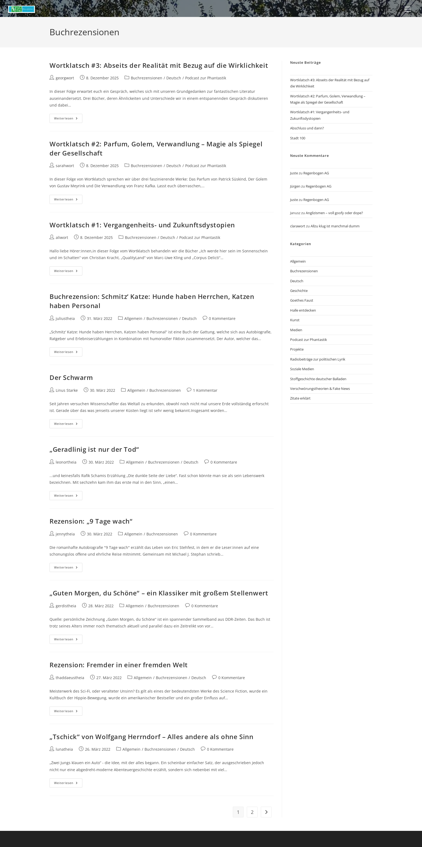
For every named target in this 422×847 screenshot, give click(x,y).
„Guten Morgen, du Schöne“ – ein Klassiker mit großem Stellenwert (159, 592)
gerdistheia (66, 605)
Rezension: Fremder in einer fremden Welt (119, 664)
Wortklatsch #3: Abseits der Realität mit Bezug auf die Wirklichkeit (159, 65)
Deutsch (173, 77)
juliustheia (65, 318)
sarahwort (65, 165)
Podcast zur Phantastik (205, 77)
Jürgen (295, 186)
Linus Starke (67, 390)
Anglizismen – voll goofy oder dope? (334, 212)
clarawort (297, 226)
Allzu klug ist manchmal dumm (335, 226)
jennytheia (65, 534)
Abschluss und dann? (307, 128)
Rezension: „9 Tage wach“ (91, 521)
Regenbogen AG (316, 173)
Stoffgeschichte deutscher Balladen (318, 378)
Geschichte (299, 290)
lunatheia (64, 749)
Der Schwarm (71, 377)
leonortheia (66, 462)
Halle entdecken (303, 310)
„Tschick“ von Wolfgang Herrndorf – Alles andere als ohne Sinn (152, 736)
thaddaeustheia (70, 677)
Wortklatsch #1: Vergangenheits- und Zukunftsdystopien (142, 224)
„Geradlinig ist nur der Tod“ (94, 449)
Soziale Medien (302, 368)
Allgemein (133, 318)
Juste (294, 173)
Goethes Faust (301, 300)
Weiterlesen (68, 119)
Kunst (295, 319)
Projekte (297, 349)
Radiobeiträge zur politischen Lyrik (317, 359)
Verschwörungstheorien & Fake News (320, 388)
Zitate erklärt (300, 398)
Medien (296, 329)
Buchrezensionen (146, 77)
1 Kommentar (205, 390)
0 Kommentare (222, 318)
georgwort (65, 77)
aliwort (62, 237)
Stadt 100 (297, 138)
